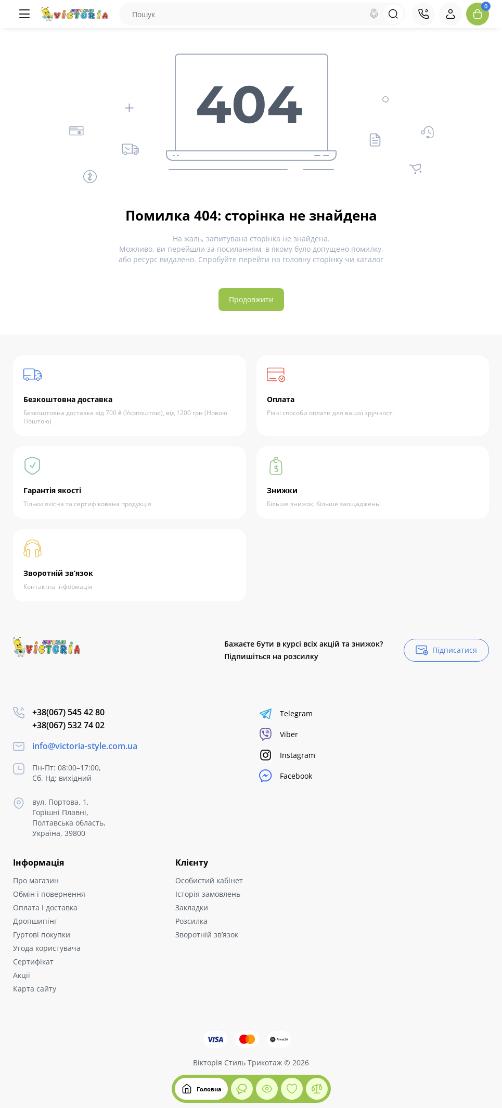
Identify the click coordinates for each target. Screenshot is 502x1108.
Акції (21, 975)
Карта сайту (34, 989)
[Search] (374, 14)
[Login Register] (450, 14)
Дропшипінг (35, 921)
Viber (278, 734)
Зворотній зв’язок (206, 934)
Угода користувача (47, 948)
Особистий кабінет (209, 880)
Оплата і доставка (45, 907)
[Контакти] (423, 14)
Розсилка (191, 921)
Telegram (286, 713)
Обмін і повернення (49, 894)
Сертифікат (33, 962)
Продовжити (251, 299)
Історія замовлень (207, 894)
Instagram (287, 755)
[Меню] (24, 14)
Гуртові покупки (41, 934)
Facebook (285, 775)
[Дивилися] (242, 1089)
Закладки (191, 907)
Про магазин (36, 880)
